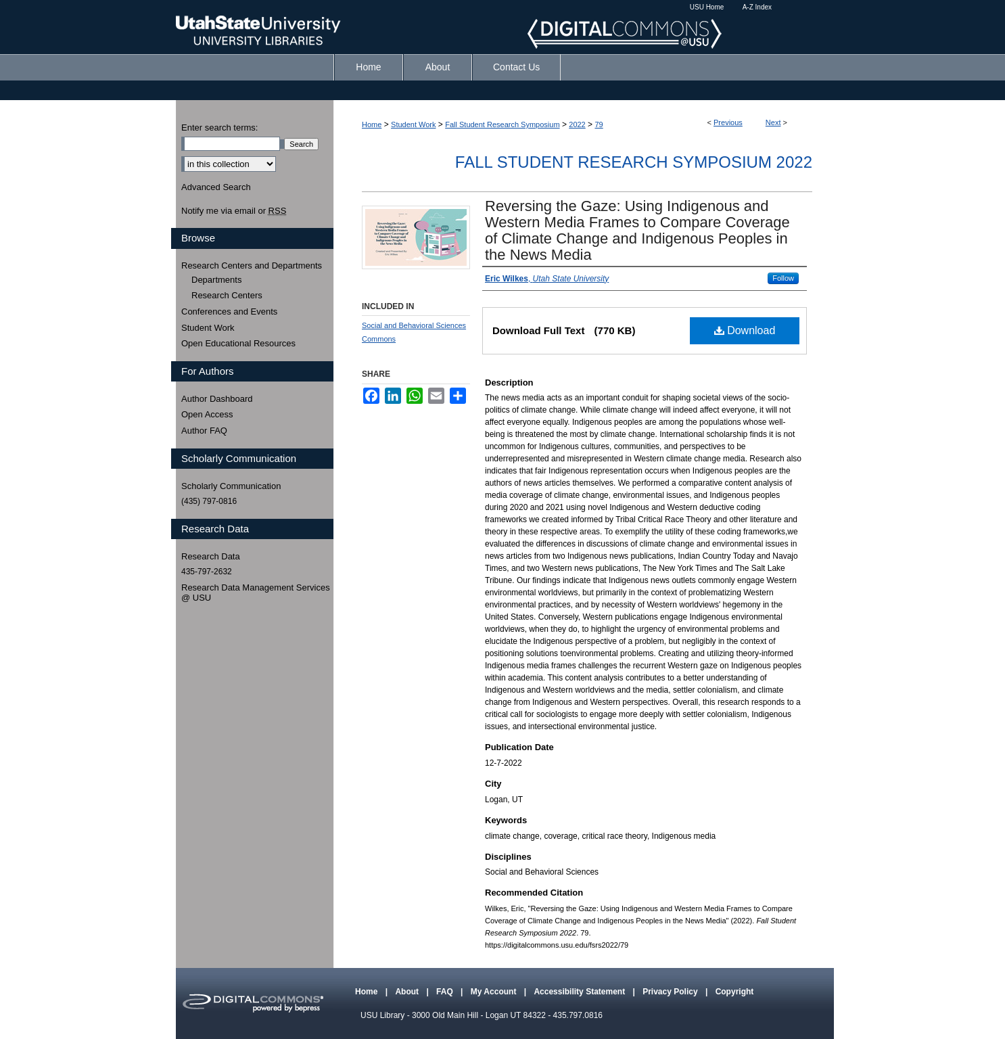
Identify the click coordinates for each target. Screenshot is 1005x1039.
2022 (577, 124)
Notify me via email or (233, 211)
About (408, 991)
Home (371, 124)
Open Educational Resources (238, 343)
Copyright (735, 991)
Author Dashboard (217, 399)
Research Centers (226, 295)
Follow (783, 278)
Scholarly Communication (231, 486)
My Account (495, 991)
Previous (728, 122)
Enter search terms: (219, 127)
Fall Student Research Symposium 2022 (633, 162)
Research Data (210, 556)
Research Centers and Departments (251, 265)
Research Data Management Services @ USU (255, 592)
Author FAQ (204, 430)
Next (773, 122)
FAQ (445, 991)
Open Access (207, 414)
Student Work (413, 124)
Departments (216, 280)
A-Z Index (757, 7)
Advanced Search (216, 187)
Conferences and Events (229, 311)
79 (598, 124)
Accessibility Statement (580, 991)
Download (745, 330)
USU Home (707, 7)
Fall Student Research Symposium (502, 124)
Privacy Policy (671, 991)
